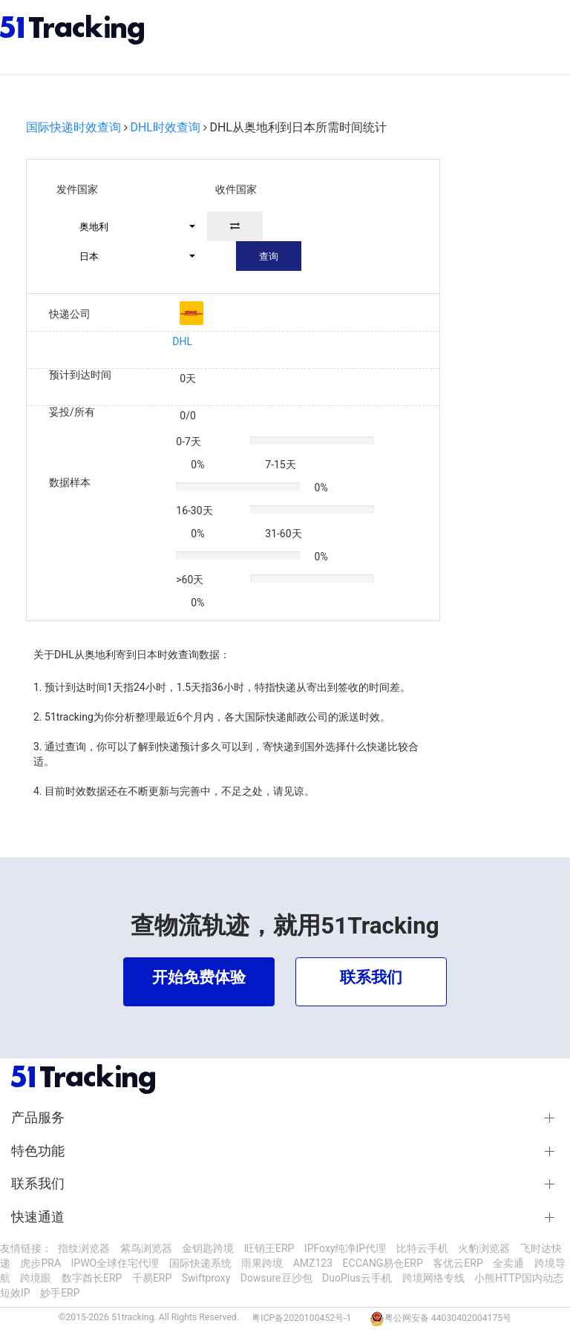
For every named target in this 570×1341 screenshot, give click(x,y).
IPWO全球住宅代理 (115, 1263)
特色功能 (38, 1151)
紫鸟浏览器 (146, 1248)
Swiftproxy (206, 1278)
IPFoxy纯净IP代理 (345, 1248)
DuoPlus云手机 (357, 1278)
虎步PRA (40, 1263)
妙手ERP (59, 1293)
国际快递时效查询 (73, 127)
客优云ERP (457, 1263)
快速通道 (38, 1217)
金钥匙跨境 (208, 1248)
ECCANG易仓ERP (383, 1263)
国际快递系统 (200, 1263)
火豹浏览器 (484, 1248)
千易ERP (151, 1278)
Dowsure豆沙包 (276, 1278)
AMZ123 (312, 1263)
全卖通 (508, 1263)
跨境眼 (35, 1278)
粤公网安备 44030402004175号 (447, 1318)
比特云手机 (422, 1248)
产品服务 (38, 1117)
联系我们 (38, 1183)
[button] (130, 226)
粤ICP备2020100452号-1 (301, 1318)
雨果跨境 (262, 1263)
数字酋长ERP (92, 1278)
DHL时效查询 (165, 127)
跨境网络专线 (433, 1278)
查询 (268, 256)
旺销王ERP (269, 1248)
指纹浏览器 (84, 1248)
